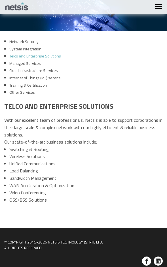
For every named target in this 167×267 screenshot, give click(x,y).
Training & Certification (28, 85)
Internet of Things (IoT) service (35, 78)
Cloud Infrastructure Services (33, 70)
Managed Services (25, 63)
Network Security (24, 41)
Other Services (22, 92)
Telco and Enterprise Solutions (35, 56)
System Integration (25, 49)
